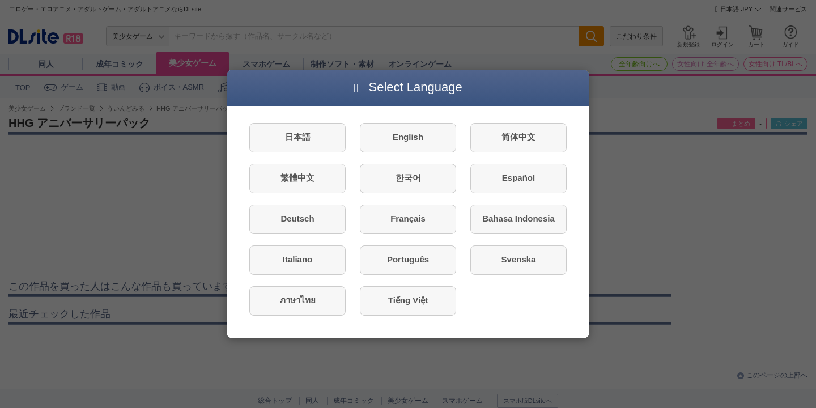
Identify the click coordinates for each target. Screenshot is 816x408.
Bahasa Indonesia (518, 218)
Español (518, 177)
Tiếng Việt (408, 300)
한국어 (408, 177)
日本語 (298, 137)
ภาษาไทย (298, 300)
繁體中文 (297, 177)
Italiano (298, 259)
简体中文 (519, 137)
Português (408, 259)
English (408, 137)
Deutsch (297, 218)
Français (408, 218)
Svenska (519, 259)
